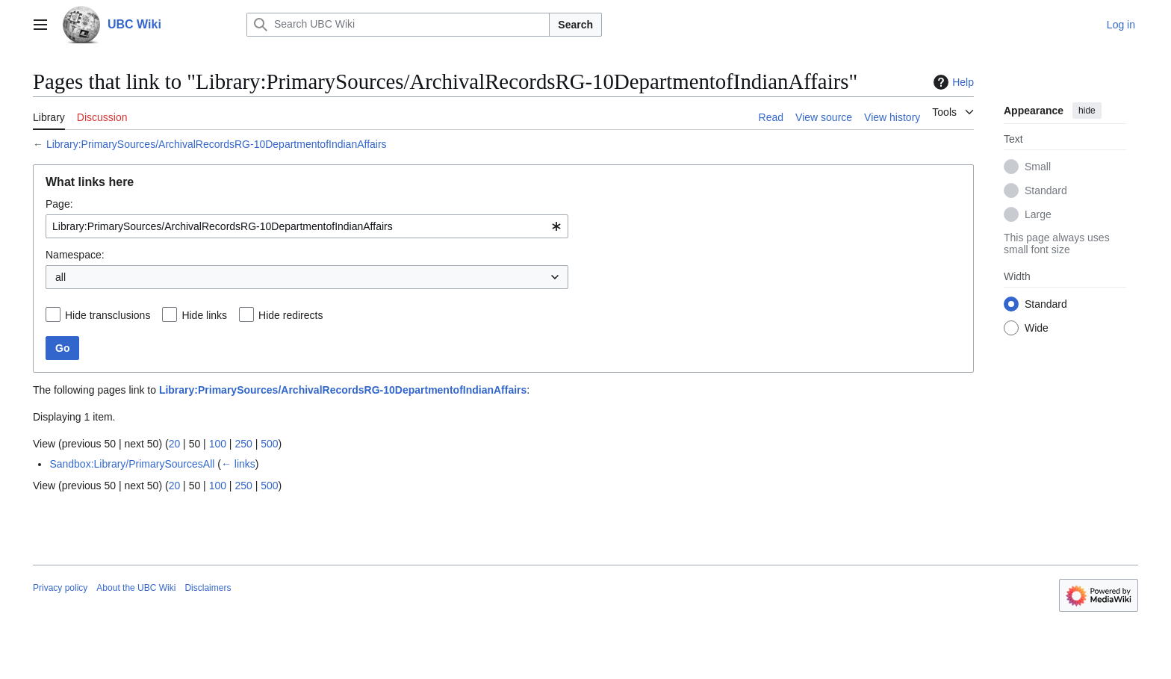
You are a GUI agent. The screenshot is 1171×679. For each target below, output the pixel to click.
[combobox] (307, 226)
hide (1087, 110)
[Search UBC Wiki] (398, 25)
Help (952, 82)
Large (1038, 214)
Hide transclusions (107, 315)
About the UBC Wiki (136, 588)
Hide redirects (290, 315)
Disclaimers (207, 588)
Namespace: (75, 255)
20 (175, 444)
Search (575, 25)
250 (243, 444)
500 (269, 444)
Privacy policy (60, 588)
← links (238, 464)
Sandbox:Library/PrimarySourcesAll (131, 464)
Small (1038, 167)
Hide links (204, 315)
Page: (59, 204)
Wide (1037, 328)
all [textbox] (60, 277)
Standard (1046, 190)
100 (217, 444)
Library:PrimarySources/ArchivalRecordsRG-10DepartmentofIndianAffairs (216, 144)
